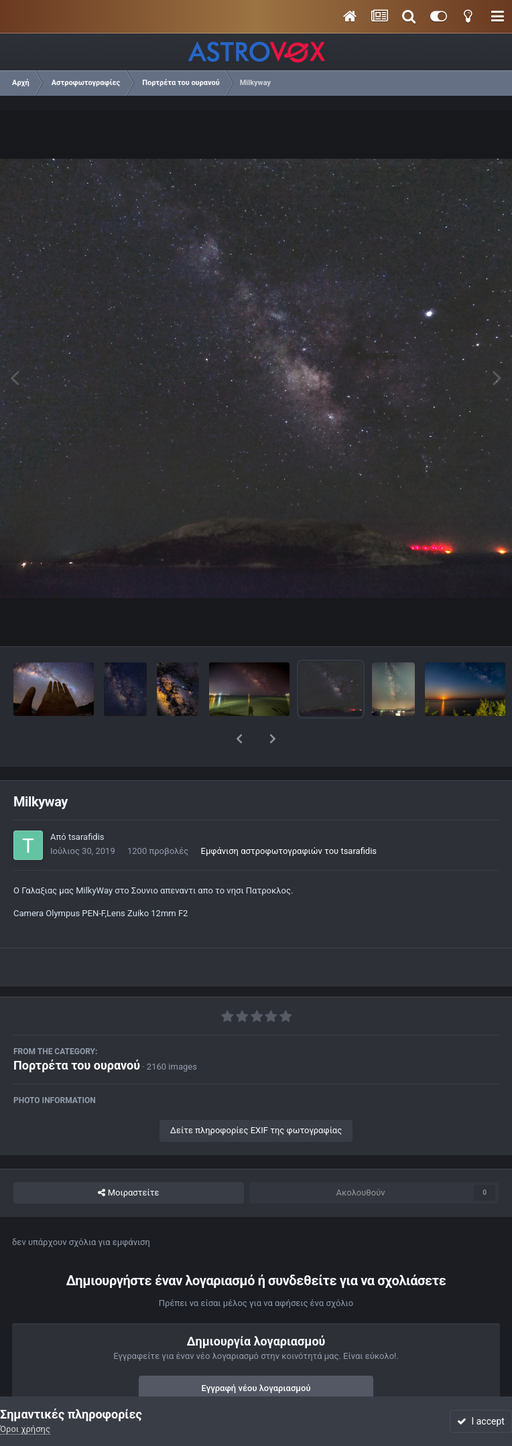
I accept (480, 1421)
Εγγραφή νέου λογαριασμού (256, 1353)
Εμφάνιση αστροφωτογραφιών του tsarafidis (289, 816)
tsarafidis (86, 802)
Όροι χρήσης (25, 1429)
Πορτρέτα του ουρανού (76, 1030)
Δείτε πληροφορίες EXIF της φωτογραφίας (256, 1095)
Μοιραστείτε (128, 1158)
